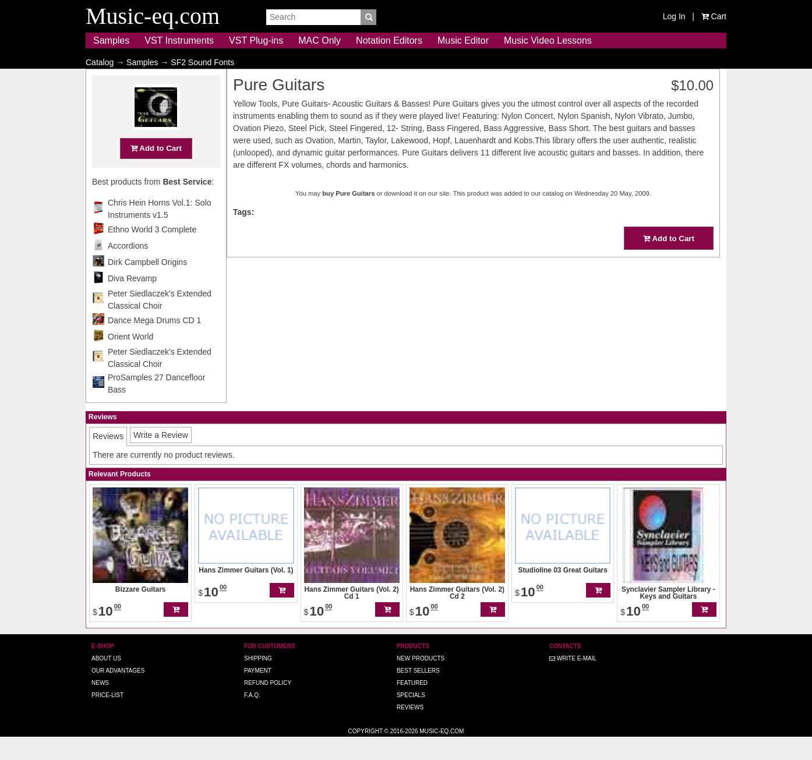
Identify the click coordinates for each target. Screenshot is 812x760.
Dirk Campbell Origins (147, 284)
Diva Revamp (132, 301)
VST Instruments (179, 40)
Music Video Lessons (548, 40)
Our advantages (117, 693)
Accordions (128, 268)
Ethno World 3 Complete (152, 252)
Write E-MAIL (572, 681)
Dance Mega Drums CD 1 (154, 343)
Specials (411, 718)
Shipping (258, 681)
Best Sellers (418, 693)
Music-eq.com (441, 754)
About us (106, 681)
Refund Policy (267, 705)
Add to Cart (156, 171)
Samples (111, 40)
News (100, 705)
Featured (412, 705)
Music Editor (463, 40)
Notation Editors (389, 40)
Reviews (410, 730)
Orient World (130, 359)
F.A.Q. (252, 718)
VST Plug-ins (256, 40)
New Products (420, 681)
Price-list (107, 718)
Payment (257, 693)
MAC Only (319, 40)
